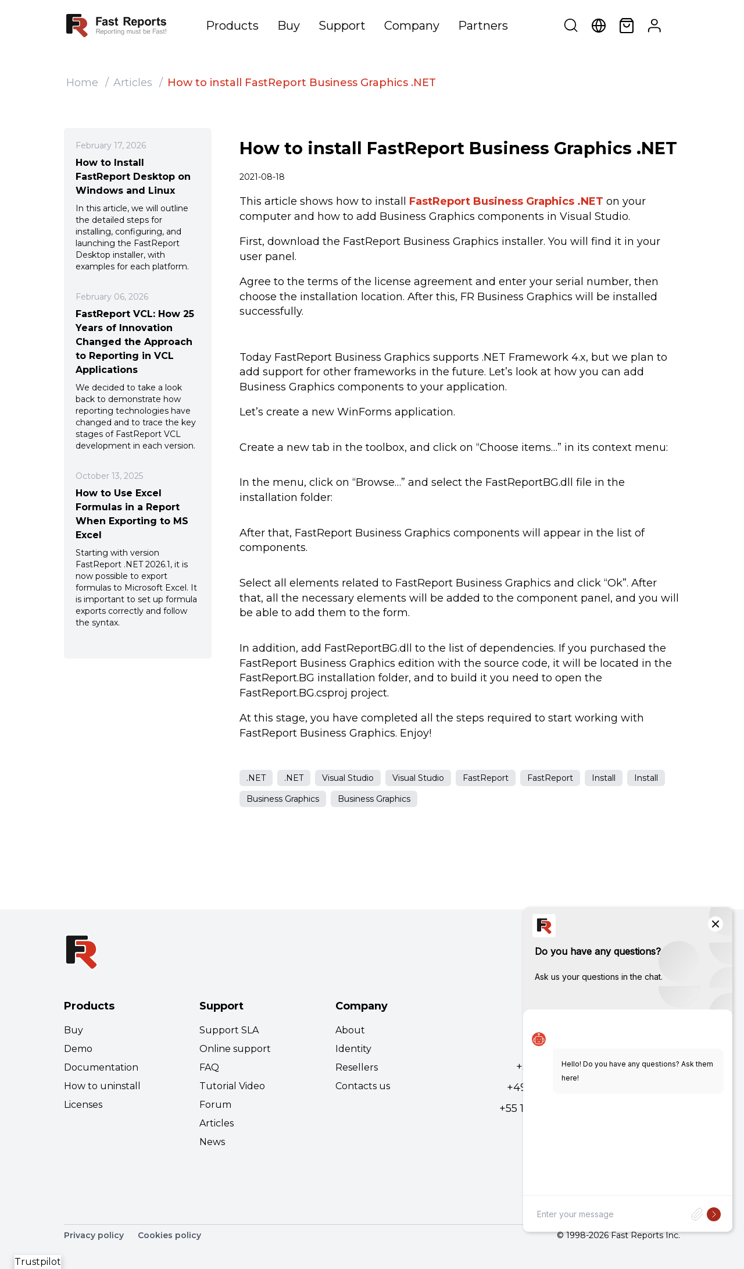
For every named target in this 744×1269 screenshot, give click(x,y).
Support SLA (229, 1030)
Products (232, 26)
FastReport (486, 778)
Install (604, 778)
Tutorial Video (232, 1086)
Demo (78, 1048)
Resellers (356, 1067)
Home (82, 82)
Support (342, 26)
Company (411, 26)
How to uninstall (102, 1086)
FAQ (209, 1067)
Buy (288, 26)
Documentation (101, 1067)
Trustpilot (38, 1261)
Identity (353, 1048)
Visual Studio (348, 778)
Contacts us (362, 1086)
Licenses (83, 1104)
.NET (256, 778)
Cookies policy (169, 1235)
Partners (483, 26)
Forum (215, 1104)
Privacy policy (94, 1235)
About (350, 1030)
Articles (132, 82)
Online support (235, 1048)
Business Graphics (282, 799)
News (212, 1141)
